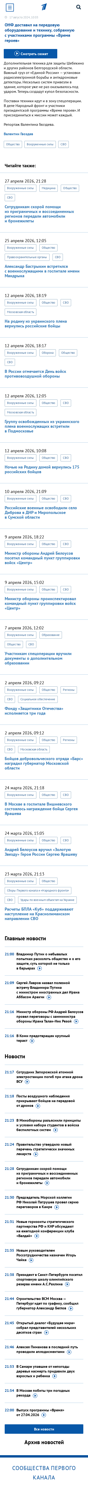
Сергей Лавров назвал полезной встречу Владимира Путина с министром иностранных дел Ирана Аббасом (48, 990)
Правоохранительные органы (27, 257)
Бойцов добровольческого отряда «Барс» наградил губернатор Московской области (44, 763)
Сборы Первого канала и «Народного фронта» (38, 890)
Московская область (20, 312)
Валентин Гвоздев (18, 133)
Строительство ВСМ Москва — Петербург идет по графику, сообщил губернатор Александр (47, 1303)
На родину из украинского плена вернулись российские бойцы (36, 323)
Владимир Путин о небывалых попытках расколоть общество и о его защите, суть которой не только (48, 961)
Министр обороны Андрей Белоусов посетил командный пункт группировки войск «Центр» (42, 557)
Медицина (49, 188)
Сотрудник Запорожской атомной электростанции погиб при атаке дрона (49, 1077)
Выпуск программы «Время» (40, 1412)
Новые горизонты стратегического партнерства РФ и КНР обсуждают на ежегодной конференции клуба (45, 1228)
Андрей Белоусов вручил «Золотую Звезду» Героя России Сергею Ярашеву (41, 852)
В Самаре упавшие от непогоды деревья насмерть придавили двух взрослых (45, 1371)
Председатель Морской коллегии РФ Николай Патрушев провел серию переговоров (47, 1202)
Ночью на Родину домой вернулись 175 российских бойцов (42, 469)
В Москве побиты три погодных (43, 1393)
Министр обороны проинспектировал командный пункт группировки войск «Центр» (40, 603)
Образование (51, 635)
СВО (63, 144)
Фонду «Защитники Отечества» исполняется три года (34, 711)
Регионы (69, 690)
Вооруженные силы (40, 144)
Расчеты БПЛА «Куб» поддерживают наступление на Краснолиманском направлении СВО (39, 913)
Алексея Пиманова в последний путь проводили (47, 1349)
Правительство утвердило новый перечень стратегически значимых (45, 1149)
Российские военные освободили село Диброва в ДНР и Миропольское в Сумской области (41, 512)
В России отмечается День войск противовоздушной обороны (35, 374)
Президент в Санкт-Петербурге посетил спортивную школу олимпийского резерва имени (49, 1279)
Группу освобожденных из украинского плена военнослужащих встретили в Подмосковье (42, 426)
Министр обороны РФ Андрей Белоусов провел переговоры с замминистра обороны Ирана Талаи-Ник (49, 1016)
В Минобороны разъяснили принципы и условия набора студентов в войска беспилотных (48, 1125)
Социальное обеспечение (37, 699)
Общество (13, 144)
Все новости (44, 1429)
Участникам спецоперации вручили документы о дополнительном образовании (38, 658)
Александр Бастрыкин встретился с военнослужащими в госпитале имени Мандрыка (42, 271)
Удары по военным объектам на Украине (47, 900)
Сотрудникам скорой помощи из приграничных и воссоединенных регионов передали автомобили (47, 1175)
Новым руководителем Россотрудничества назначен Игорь (46, 1255)
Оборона (48, 353)
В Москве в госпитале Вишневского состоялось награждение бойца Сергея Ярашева (41, 808)
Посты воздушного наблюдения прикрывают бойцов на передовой (45, 1101)
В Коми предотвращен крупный (43, 1038)
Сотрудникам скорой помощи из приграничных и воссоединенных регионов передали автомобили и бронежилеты (39, 214)
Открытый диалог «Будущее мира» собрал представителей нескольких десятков (46, 1327)
